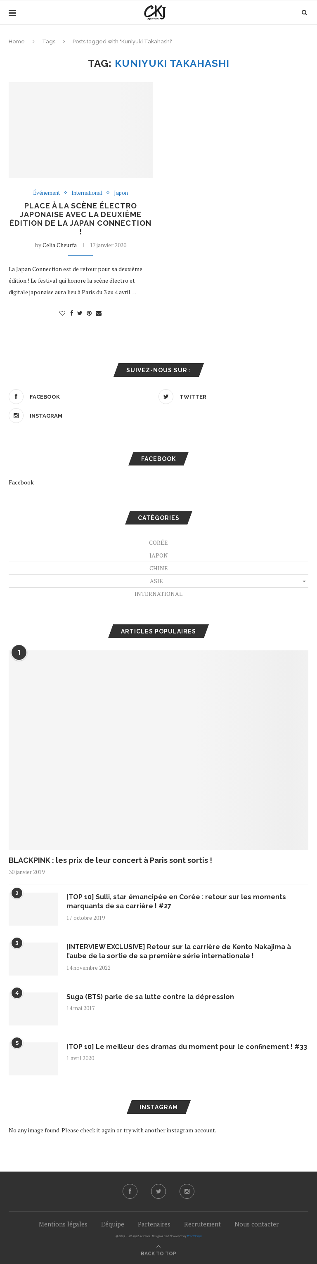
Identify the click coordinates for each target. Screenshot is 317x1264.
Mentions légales (63, 1224)
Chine (158, 568)
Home (17, 41)
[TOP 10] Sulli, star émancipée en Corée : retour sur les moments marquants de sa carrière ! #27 (176, 901)
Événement (46, 193)
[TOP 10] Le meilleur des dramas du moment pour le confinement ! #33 (186, 1047)
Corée (158, 542)
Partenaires (154, 1224)
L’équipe (112, 1224)
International (86, 193)
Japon (121, 193)
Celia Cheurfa (60, 245)
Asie (156, 581)
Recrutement (202, 1224)
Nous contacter (256, 1224)
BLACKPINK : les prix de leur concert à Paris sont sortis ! (110, 860)
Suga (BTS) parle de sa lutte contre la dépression (150, 997)
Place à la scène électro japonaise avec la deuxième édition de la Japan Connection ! (80, 218)
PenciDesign (194, 1236)
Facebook (21, 482)
